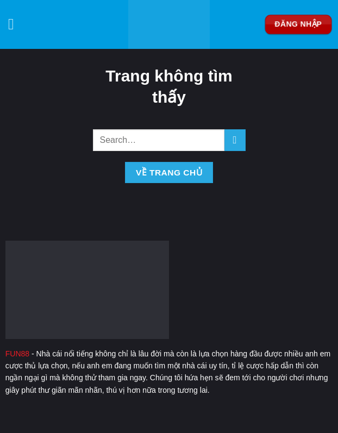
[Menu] (16, 24)
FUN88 (17, 353)
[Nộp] (235, 139)
